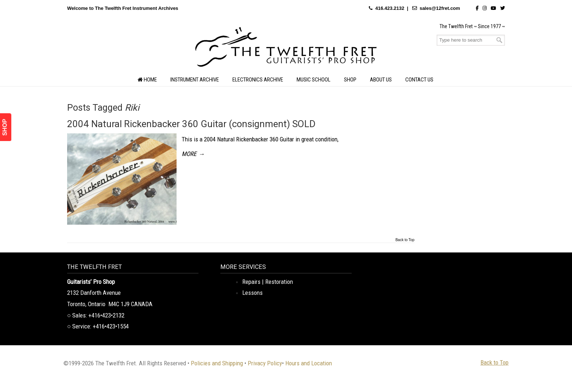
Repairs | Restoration (267, 281)
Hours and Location (308, 363)
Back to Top (404, 240)
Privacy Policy (265, 363)
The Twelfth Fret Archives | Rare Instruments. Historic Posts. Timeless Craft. (286, 49)
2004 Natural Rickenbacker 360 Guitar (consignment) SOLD (191, 123)
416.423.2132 (390, 8)
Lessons (252, 292)
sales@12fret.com (440, 8)
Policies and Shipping (217, 363)
